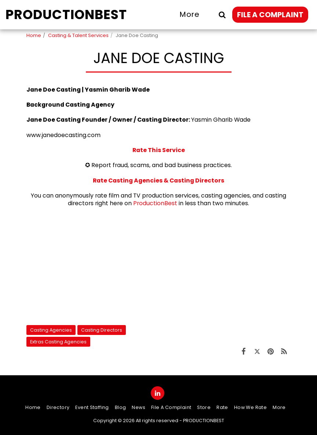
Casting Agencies (51, 330)
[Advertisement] (158, 266)
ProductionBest (155, 203)
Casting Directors (101, 330)
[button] (222, 14)
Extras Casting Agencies (58, 342)
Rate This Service (158, 150)
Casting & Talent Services (78, 35)
